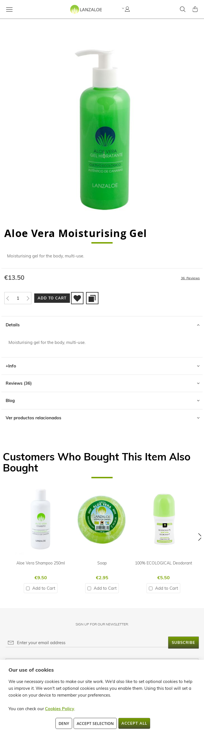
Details (13, 324)
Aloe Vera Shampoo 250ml (40, 563)
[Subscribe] (183, 642)
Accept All (134, 723)
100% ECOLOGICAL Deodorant (163, 563)
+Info (11, 366)
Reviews (19, 383)
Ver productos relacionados (33, 417)
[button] (122, 8)
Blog (10, 400)
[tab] (102, 324)
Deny (64, 723)
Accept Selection (95, 723)
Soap (102, 563)
